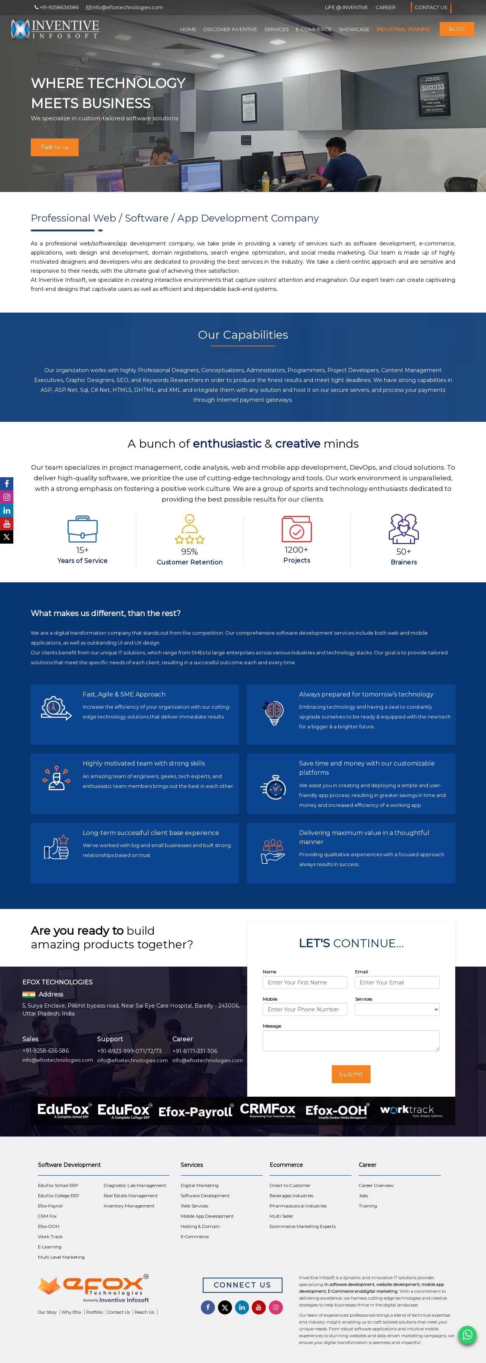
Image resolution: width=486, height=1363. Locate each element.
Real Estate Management (131, 1195)
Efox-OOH (48, 1226)
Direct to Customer (290, 1185)
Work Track (50, 1236)
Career (386, 7)
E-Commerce (313, 29)
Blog (457, 29)
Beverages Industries (291, 1195)
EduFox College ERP (58, 1195)
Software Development (205, 1195)
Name (269, 972)
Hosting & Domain (200, 1226)
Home (188, 29)
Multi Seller (281, 1216)
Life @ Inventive (346, 7)
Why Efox (71, 1312)
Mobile (270, 999)
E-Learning (50, 1247)
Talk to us (54, 147)
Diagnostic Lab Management (135, 1185)
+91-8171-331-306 (194, 1051)
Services (276, 29)
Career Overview (376, 1185)
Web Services (194, 1206)
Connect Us (242, 1285)
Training (368, 1206)
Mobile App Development (207, 1216)
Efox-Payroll (50, 1206)
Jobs (363, 1195)
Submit (351, 1074)
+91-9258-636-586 (45, 1050)
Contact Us (431, 7)
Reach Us (144, 1312)
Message (272, 1026)
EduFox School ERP (58, 1185)
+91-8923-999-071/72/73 (129, 1051)
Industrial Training (404, 29)
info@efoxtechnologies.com (57, 1060)
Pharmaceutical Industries (298, 1206)
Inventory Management (129, 1206)
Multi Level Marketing (61, 1257)
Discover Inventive (230, 29)
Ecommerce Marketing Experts (303, 1226)
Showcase (354, 29)
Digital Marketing (200, 1185)
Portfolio (94, 1312)
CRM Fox (47, 1216)
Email (361, 972)
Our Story (47, 1312)
